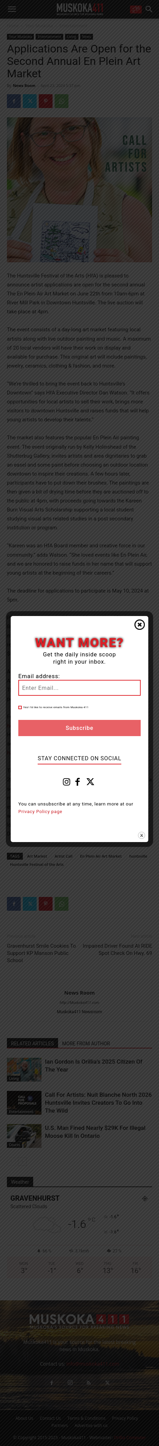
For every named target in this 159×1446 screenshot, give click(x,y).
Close (139, 624)
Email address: (39, 676)
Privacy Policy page (40, 811)
